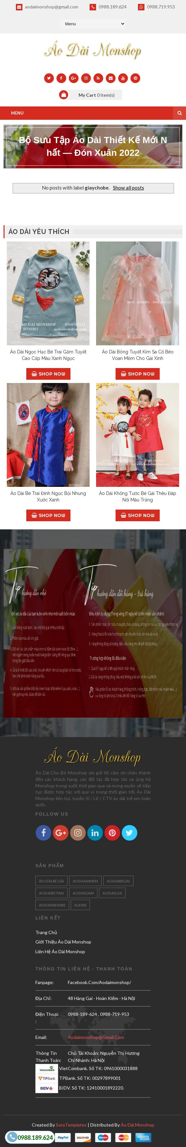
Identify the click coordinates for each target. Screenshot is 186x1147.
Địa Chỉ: (43, 998)
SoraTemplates (71, 1125)
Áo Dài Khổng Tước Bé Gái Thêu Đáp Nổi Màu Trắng (137, 496)
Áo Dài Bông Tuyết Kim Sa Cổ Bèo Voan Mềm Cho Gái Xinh (138, 355)
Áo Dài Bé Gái (51, 881)
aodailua (112, 893)
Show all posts (128, 188)
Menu (17, 113)
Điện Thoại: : (47, 1017)
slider (80, 905)
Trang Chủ (46, 932)
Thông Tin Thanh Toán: (48, 1056)
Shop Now (48, 374)
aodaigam (83, 893)
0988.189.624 (108, 7)
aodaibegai (118, 881)
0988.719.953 (156, 7)
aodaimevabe (52, 905)
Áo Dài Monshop (137, 1125)
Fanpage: (44, 982)
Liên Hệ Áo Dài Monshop (60, 951)
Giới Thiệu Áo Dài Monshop (63, 941)
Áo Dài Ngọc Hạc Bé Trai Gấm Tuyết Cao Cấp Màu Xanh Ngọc (48, 355)
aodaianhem (85, 881)
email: (41, 1037)
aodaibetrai (51, 893)
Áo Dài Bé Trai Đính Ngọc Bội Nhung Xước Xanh (48, 496)
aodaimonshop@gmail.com (47, 7)
